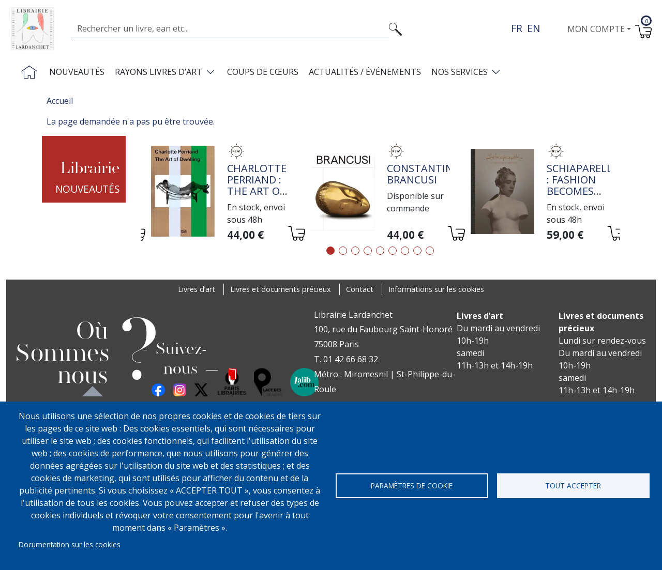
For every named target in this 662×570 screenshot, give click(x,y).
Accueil (60, 100)
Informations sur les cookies (436, 289)
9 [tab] (430, 251)
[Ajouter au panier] (296, 235)
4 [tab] (368, 251)
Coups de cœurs (262, 72)
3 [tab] (355, 251)
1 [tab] (330, 251)
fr (516, 28)
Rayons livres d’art (158, 72)
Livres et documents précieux (280, 289)
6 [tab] (392, 251)
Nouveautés (76, 72)
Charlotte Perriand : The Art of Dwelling (257, 185)
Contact (359, 289)
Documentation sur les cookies (70, 544)
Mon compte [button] (596, 29)
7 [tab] (405, 251)
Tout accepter (573, 485)
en (533, 28)
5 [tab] (380, 251)
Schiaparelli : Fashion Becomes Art (581, 185)
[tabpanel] (220, 193)
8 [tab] (417, 251)
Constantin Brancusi (420, 174)
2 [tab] (343, 251)
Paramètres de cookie (412, 485)
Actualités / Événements (365, 72)
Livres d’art (196, 289)
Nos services (459, 72)
